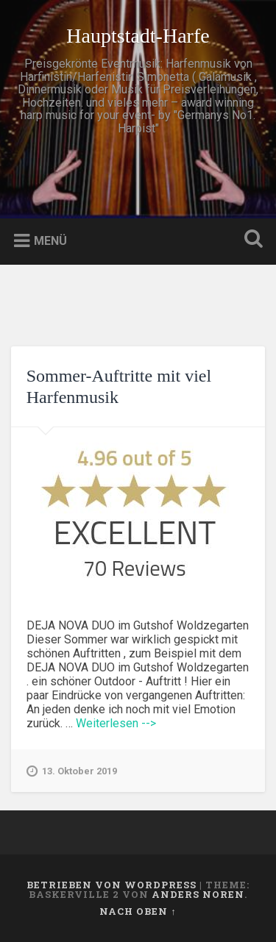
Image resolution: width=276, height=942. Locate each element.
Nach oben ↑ (137, 911)
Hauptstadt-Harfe (137, 35)
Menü (50, 241)
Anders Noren (198, 894)
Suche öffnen (250, 240)
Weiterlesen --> (116, 723)
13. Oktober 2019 (71, 771)
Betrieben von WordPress (111, 885)
